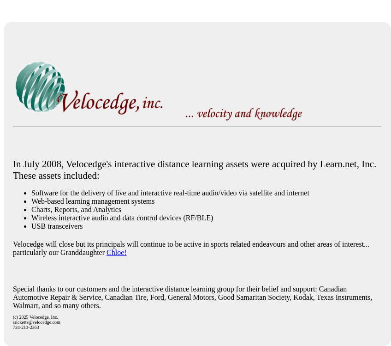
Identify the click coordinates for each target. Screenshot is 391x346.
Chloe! (117, 252)
